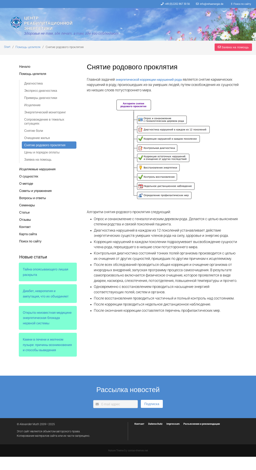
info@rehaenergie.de (209, 4)
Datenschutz (157, 437)
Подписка (151, 417)
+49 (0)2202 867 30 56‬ (172, 4)
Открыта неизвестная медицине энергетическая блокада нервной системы (44, 326)
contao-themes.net (138, 463)
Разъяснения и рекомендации (207, 437)
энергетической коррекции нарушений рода (151, 87)
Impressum (176, 437)
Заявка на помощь (232, 55)
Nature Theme (115, 463)
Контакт (139, 437)
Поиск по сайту (241, 4)
